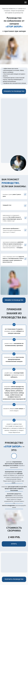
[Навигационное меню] (25, 2)
